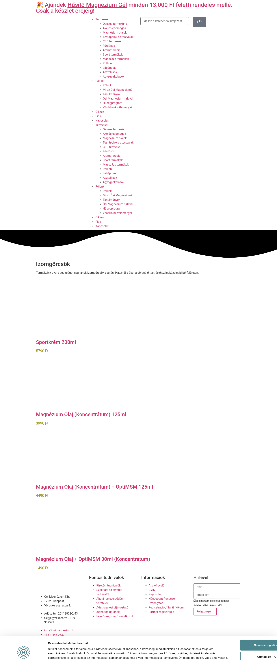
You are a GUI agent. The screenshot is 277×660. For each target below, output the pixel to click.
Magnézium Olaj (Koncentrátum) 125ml (81, 414)
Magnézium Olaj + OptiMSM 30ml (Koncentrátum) (93, 559)
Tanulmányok (111, 94)
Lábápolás (109, 67)
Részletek (54, 652)
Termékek (102, 19)
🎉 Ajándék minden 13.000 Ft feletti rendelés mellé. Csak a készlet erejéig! (134, 7)
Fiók (98, 116)
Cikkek (100, 111)
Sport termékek (113, 54)
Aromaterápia (112, 50)
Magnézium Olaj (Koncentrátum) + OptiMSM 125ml (94, 487)
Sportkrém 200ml (56, 342)
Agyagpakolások (113, 76)
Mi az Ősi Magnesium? (117, 89)
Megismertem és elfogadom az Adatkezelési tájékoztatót (211, 603)
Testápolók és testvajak (118, 37)
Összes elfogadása (246, 625)
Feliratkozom (205, 611)
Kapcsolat (102, 120)
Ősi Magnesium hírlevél (118, 98)
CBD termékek (112, 41)
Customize (246, 637)
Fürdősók (109, 45)
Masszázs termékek (116, 59)
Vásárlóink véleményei (117, 107)
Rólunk (100, 81)
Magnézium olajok (115, 32)
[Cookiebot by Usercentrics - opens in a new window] (24, 653)
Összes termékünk (115, 23)
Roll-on (107, 63)
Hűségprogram (112, 103)
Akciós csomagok (114, 28)
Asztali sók (110, 72)
